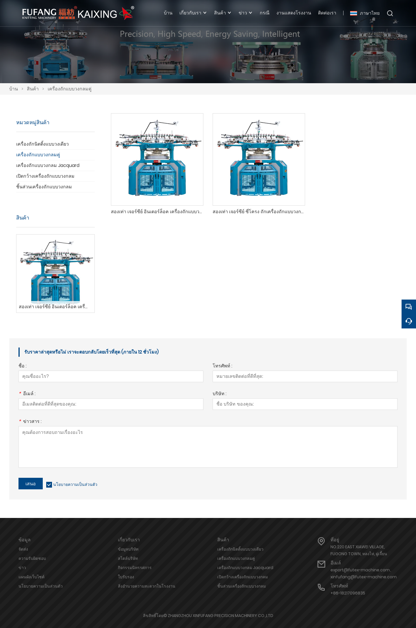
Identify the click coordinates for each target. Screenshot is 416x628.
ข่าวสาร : (30, 422)
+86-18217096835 (347, 593)
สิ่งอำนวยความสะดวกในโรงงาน (146, 586)
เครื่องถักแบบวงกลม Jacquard (47, 165)
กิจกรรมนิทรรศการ (135, 568)
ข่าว (22, 568)
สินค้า (33, 89)
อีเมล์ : (27, 394)
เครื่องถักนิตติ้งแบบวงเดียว (42, 144)
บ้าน (13, 89)
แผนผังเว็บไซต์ (31, 577)
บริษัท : (219, 394)
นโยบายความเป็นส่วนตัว (75, 484)
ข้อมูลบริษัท (128, 549)
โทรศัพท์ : (222, 366)
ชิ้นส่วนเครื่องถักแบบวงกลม (44, 186)
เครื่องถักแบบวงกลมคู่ (70, 89)
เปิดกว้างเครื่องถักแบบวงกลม (45, 176)
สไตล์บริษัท (128, 558)
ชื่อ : (22, 366)
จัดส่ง (23, 549)
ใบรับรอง (126, 577)
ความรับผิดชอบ (32, 558)
